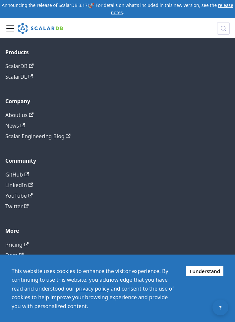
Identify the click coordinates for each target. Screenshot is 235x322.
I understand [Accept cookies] (204, 271)
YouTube (19, 195)
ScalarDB (19, 66)
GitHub (17, 174)
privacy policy (92, 288)
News (15, 125)
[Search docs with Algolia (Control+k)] (223, 28)
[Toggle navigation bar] (10, 28)
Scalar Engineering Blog (38, 136)
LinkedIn (19, 185)
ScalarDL (19, 76)
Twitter (17, 206)
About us (19, 115)
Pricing (17, 244)
